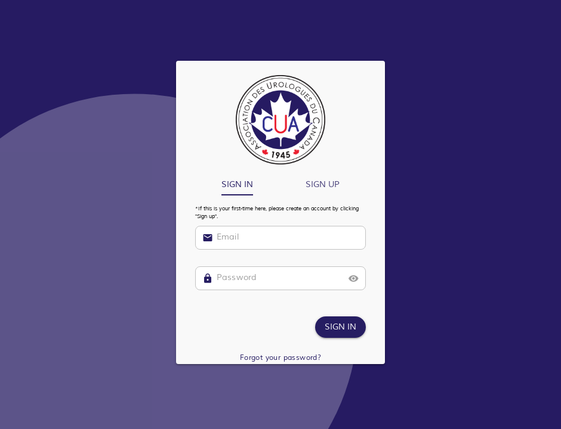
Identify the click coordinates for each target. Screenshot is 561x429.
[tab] (237, 184)
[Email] (288, 238)
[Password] (280, 278)
